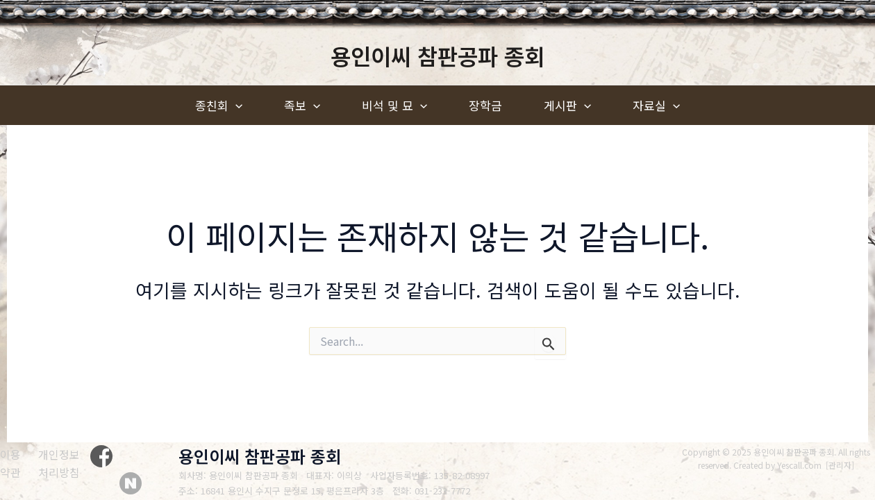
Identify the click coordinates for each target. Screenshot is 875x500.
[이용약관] (12, 463)
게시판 (567, 105)
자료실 (656, 105)
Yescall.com (800, 465)
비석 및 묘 (394, 105)
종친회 (218, 105)
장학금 (485, 105)
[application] (235, 105)
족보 (302, 105)
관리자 (840, 465)
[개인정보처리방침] (67, 463)
